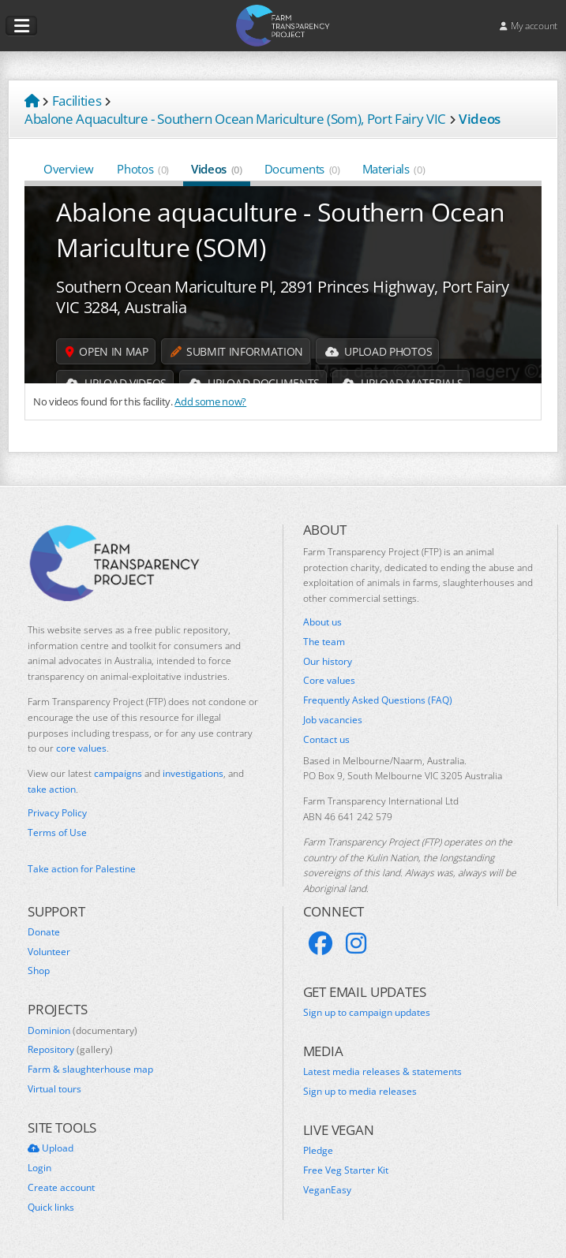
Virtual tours (54, 1089)
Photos (143, 169)
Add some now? (210, 401)
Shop (39, 971)
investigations (193, 773)
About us (322, 622)
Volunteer (49, 952)
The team (324, 642)
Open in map (107, 351)
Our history (327, 661)
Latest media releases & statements (382, 1072)
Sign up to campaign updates (366, 1012)
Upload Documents (254, 382)
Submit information (237, 351)
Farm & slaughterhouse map (90, 1069)
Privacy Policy (57, 813)
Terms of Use (57, 833)
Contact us (326, 740)
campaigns (118, 773)
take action (52, 789)
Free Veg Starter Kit (345, 1170)
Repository (70, 1049)
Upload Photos (378, 351)
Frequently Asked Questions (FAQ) (377, 700)
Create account (61, 1187)
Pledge (318, 1150)
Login (39, 1168)
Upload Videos (116, 382)
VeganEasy (327, 1190)
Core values (329, 680)
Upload (50, 1148)
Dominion (82, 1031)
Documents (302, 169)
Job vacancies (332, 720)
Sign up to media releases (360, 1091)
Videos (216, 169)
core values (81, 748)
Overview (69, 169)
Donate (44, 932)
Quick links (51, 1207)
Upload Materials (402, 382)
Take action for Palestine (82, 868)
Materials (393, 169)
